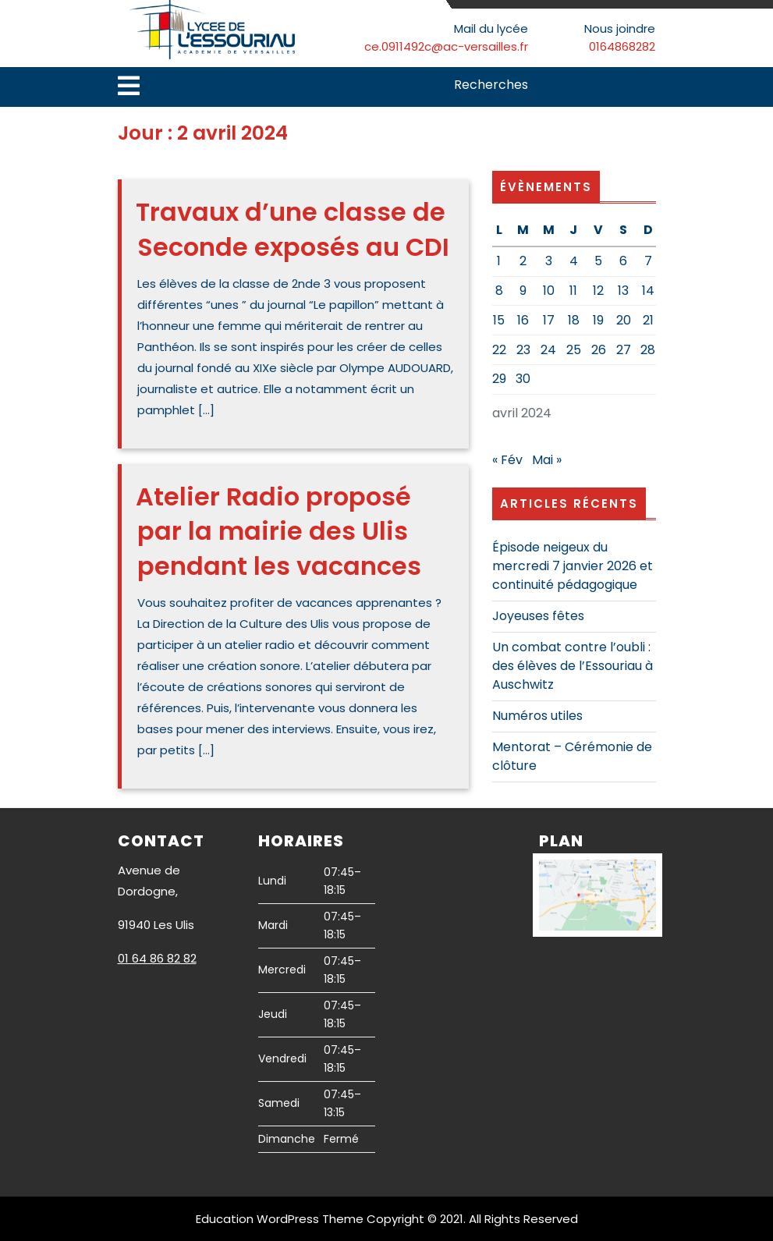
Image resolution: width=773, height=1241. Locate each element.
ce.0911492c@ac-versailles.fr (446, 46)
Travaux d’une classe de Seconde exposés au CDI (292, 229)
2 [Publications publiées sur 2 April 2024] (523, 261)
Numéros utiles (537, 716)
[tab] (129, 87)
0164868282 (622, 46)
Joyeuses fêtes (538, 616)
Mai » (547, 460)
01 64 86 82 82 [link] (157, 958)
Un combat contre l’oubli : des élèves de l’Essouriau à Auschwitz (572, 665)
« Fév (507, 460)
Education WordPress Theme (279, 1219)
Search (646, 85)
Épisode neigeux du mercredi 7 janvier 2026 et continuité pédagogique (572, 566)
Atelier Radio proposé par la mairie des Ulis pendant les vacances (278, 531)
